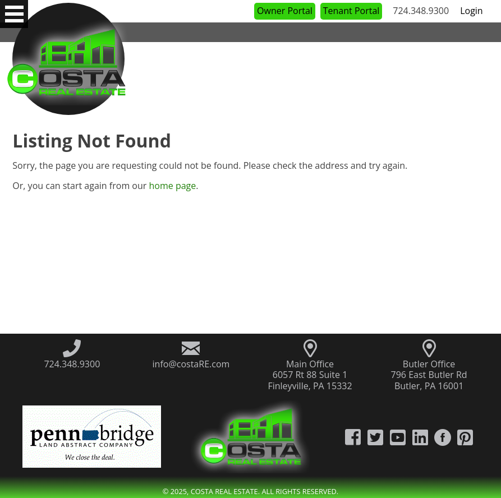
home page (172, 185)
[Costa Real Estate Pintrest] (465, 437)
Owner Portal (284, 10)
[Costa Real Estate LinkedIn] (420, 437)
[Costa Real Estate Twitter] (375, 437)
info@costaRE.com (191, 364)
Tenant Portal (351, 10)
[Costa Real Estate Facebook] (353, 437)
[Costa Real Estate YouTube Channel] (398, 437)
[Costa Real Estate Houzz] (442, 437)
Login (471, 10)
